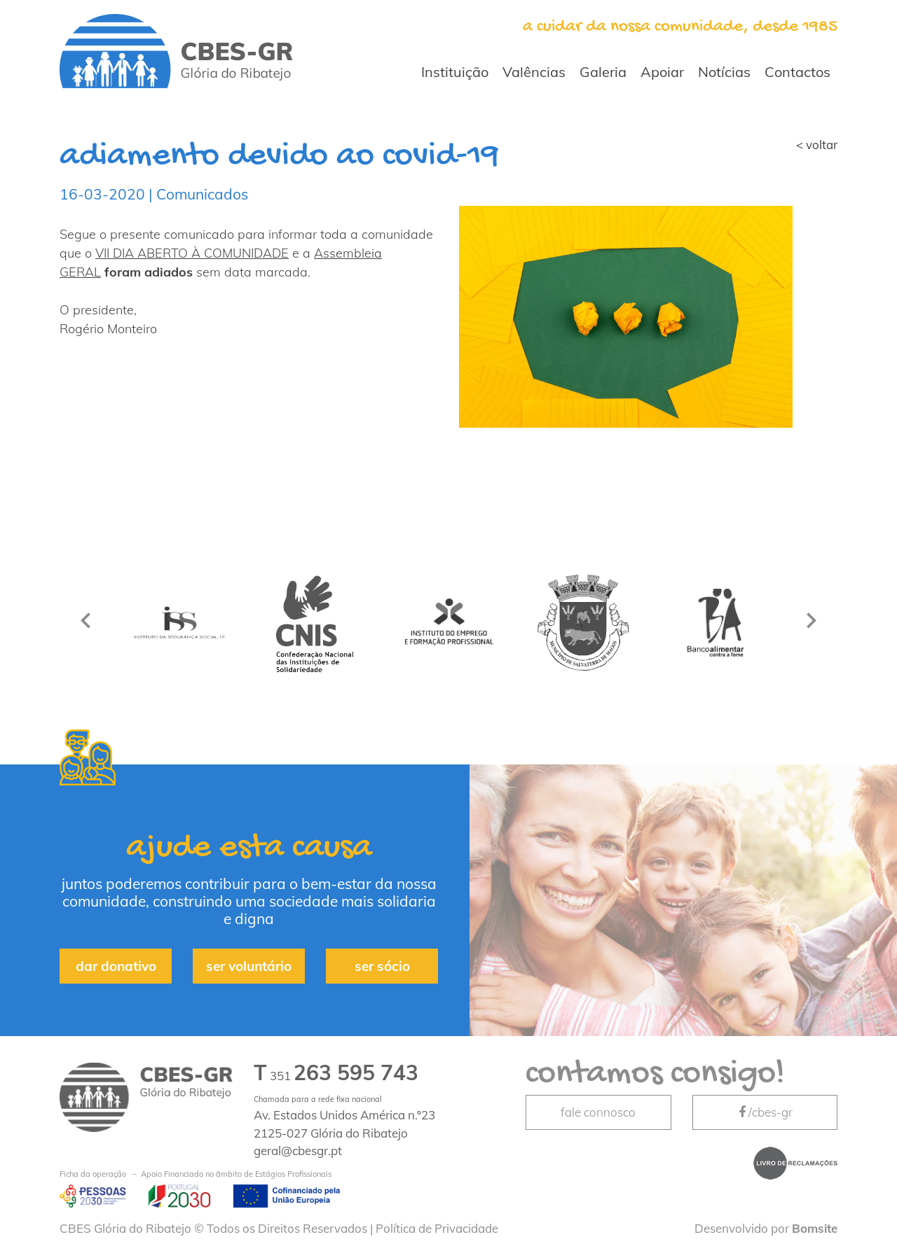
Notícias (724, 72)
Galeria (603, 72)
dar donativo (116, 966)
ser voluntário (249, 966)
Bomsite (814, 1228)
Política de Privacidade (437, 1228)
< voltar (816, 144)
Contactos (797, 72)
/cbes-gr (765, 1112)
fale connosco (598, 1112)
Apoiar (662, 72)
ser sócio (382, 966)
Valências (534, 72)
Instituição (454, 72)
